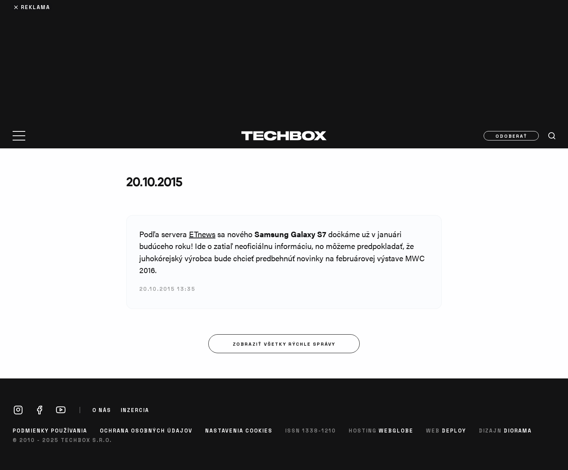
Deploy (454, 430)
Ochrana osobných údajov (146, 430)
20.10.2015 (154, 181)
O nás (101, 410)
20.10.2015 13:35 (167, 288)
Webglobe (396, 430)
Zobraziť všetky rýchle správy (284, 343)
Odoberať (511, 135)
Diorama (518, 430)
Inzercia (135, 410)
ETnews (202, 234)
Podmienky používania (50, 430)
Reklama (35, 7)
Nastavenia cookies (239, 430)
